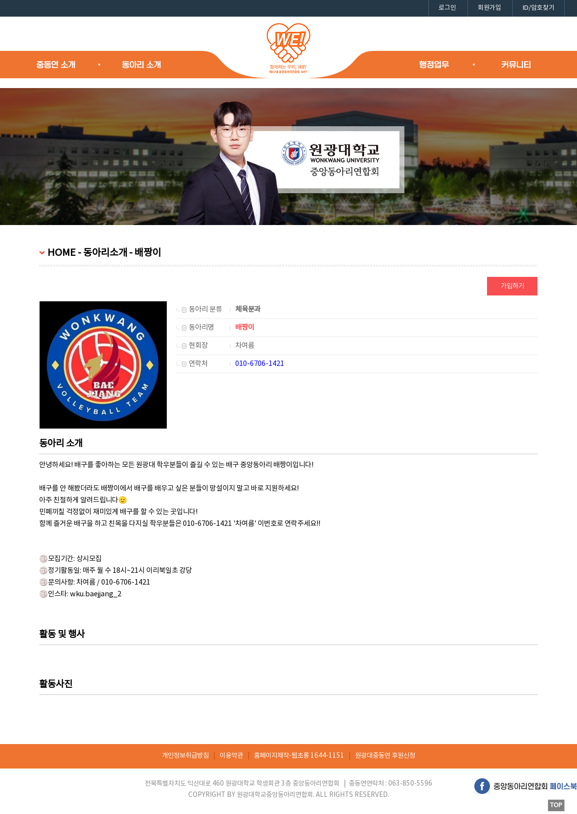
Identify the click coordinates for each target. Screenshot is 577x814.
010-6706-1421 (259, 364)
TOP (556, 805)
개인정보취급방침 (185, 756)
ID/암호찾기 (539, 8)
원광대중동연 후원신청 (385, 756)
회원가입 (489, 8)
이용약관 (231, 756)
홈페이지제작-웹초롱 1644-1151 (299, 756)
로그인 (447, 8)
